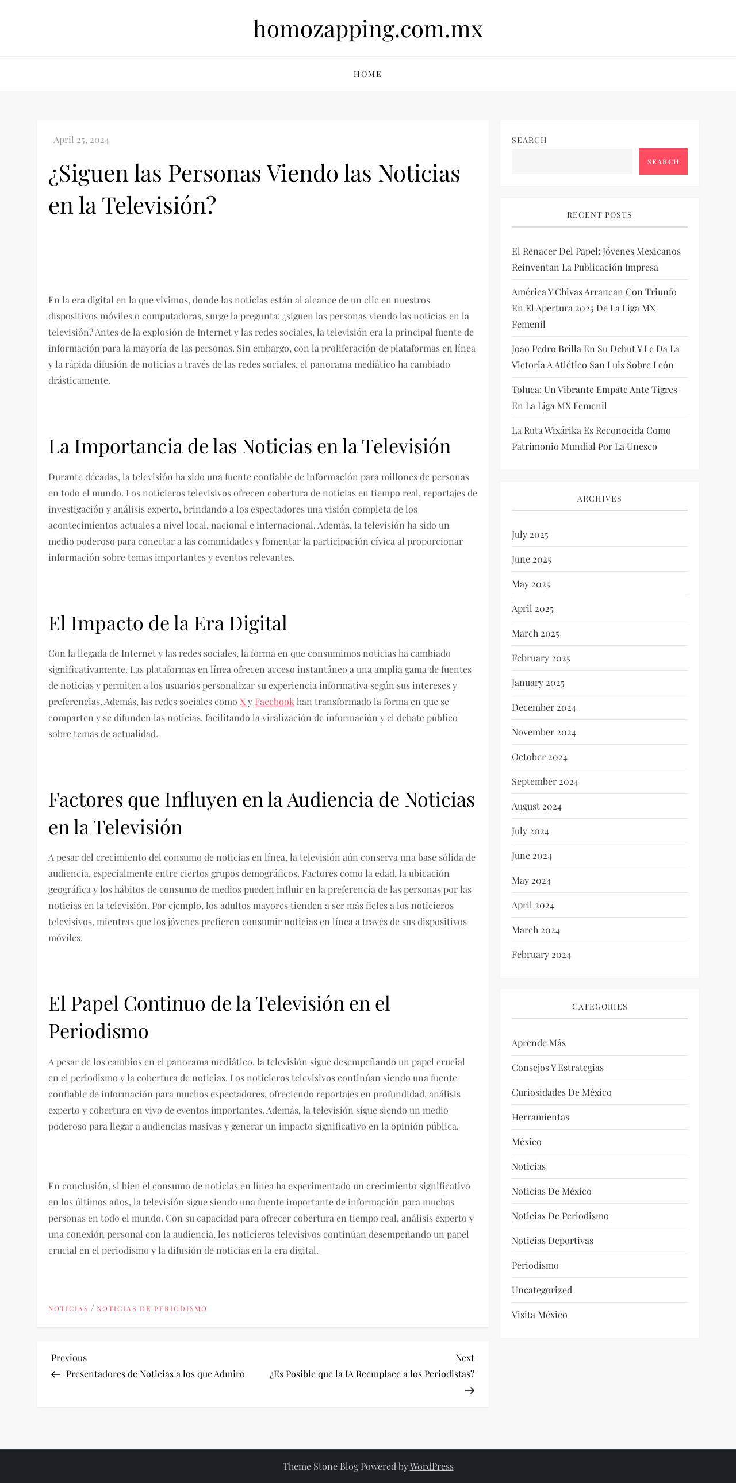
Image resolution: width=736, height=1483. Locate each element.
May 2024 (531, 880)
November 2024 (544, 732)
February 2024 (541, 954)
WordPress (432, 1466)
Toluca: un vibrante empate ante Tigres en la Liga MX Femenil (594, 397)
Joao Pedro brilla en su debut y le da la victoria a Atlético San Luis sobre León (596, 356)
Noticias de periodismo (152, 1308)
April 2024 (533, 905)
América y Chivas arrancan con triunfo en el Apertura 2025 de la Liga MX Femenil (594, 308)
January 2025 (538, 682)
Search (529, 139)
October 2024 (540, 756)
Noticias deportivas (552, 1240)
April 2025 (533, 608)
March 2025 (535, 633)
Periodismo (535, 1265)
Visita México (540, 1314)
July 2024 (530, 831)
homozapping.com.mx (368, 28)
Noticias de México (552, 1191)
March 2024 (536, 929)
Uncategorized (542, 1290)
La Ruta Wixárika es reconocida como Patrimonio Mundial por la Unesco (591, 438)
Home (368, 73)
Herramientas (540, 1117)
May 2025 (531, 583)
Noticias (68, 1308)
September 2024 (545, 781)
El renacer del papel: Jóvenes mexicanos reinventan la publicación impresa (596, 259)
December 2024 (544, 707)
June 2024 (532, 855)
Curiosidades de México (562, 1092)
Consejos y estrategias (558, 1067)
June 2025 (531, 559)
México (527, 1141)
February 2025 (541, 658)
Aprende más (539, 1043)
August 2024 (537, 806)
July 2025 (530, 534)
